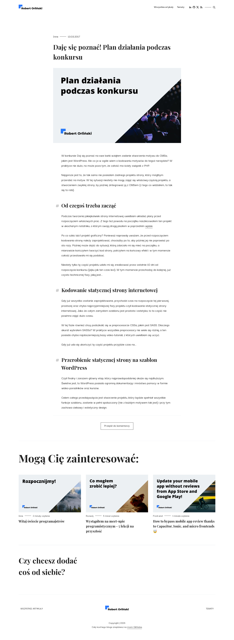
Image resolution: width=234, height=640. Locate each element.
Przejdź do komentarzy (117, 426)
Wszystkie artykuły (163, 7)
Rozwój (89, 515)
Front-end (158, 515)
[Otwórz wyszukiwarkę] (214, 7)
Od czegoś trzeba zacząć (88, 205)
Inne (55, 36)
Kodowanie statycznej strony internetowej (109, 290)
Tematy (180, 7)
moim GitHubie (134, 627)
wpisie (149, 226)
